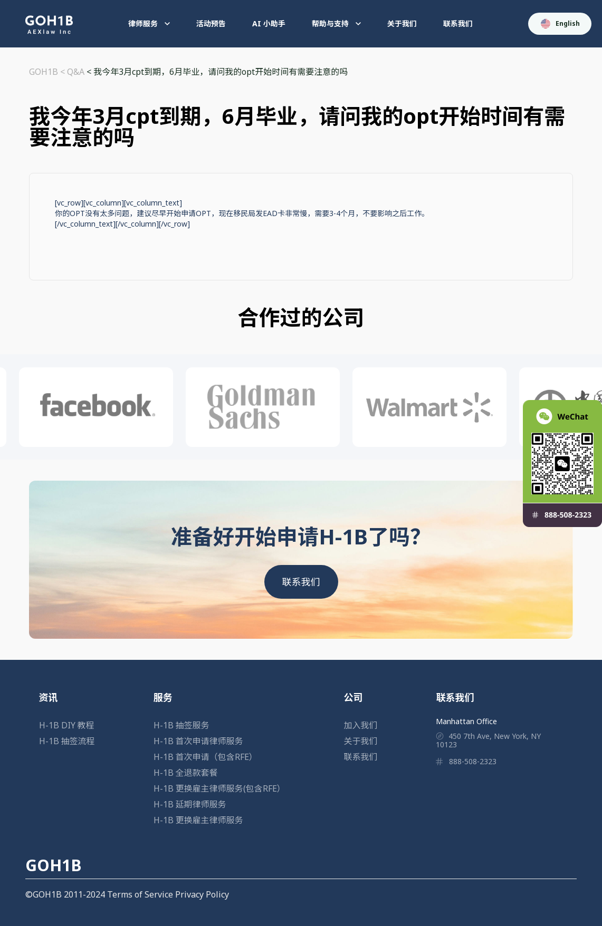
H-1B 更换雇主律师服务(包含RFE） (219, 788)
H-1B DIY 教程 (66, 725)
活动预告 (211, 23)
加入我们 (361, 725)
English (560, 23)
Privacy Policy (202, 894)
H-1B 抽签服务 (181, 725)
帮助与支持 (336, 23)
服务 (163, 697)
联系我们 (458, 23)
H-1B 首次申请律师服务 (198, 741)
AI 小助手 (268, 23)
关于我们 (402, 23)
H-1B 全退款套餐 (186, 772)
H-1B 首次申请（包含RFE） (205, 757)
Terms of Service (140, 894)
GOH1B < (48, 71)
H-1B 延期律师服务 (190, 804)
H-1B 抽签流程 (67, 741)
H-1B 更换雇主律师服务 (198, 820)
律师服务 (149, 23)
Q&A (75, 71)
